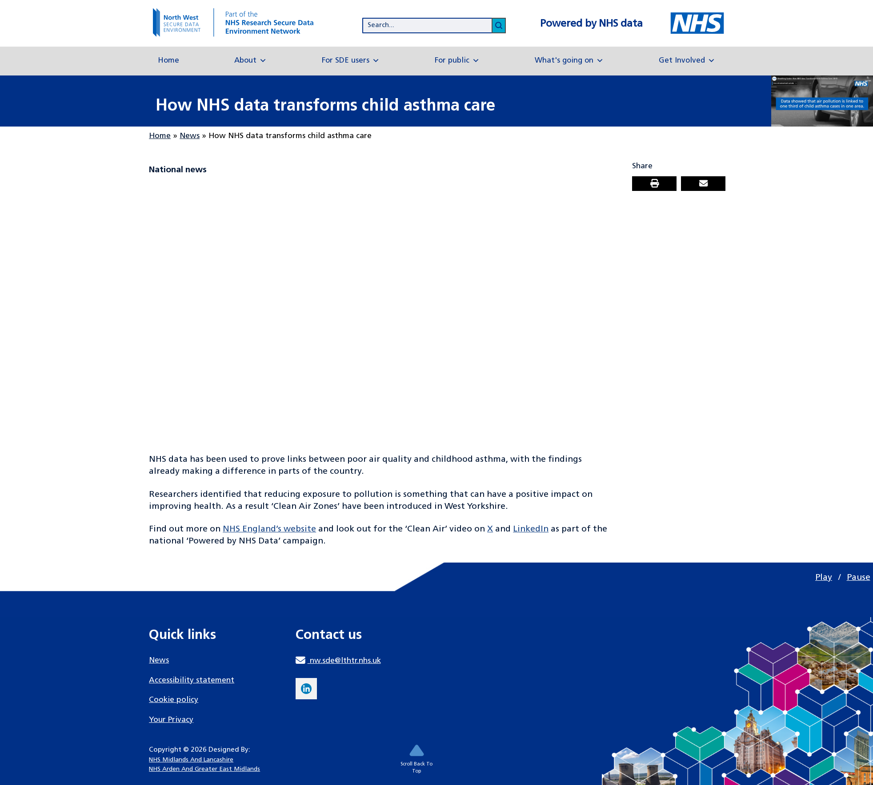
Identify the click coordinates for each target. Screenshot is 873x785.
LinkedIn (531, 529)
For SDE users (351, 61)
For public (457, 61)
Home (168, 60)
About (250, 61)
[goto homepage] (242, 22)
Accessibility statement (191, 680)
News (190, 136)
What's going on (569, 61)
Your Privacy (171, 720)
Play (823, 577)
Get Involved (687, 61)
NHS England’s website (269, 529)
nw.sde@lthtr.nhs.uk (338, 661)
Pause (858, 577)
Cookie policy (173, 700)
